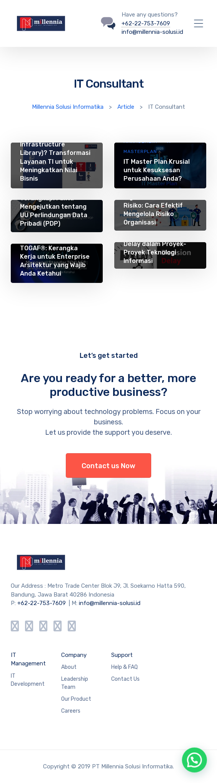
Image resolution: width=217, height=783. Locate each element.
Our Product (76, 699)
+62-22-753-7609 (146, 23)
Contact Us (125, 679)
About (69, 667)
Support (122, 655)
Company (74, 655)
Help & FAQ (124, 667)
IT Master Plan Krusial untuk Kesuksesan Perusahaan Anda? (157, 170)
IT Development (28, 680)
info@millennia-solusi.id (152, 31)
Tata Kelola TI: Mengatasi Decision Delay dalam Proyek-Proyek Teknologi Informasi (155, 244)
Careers (70, 711)
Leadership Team (74, 683)
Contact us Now (108, 466)
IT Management (28, 659)
